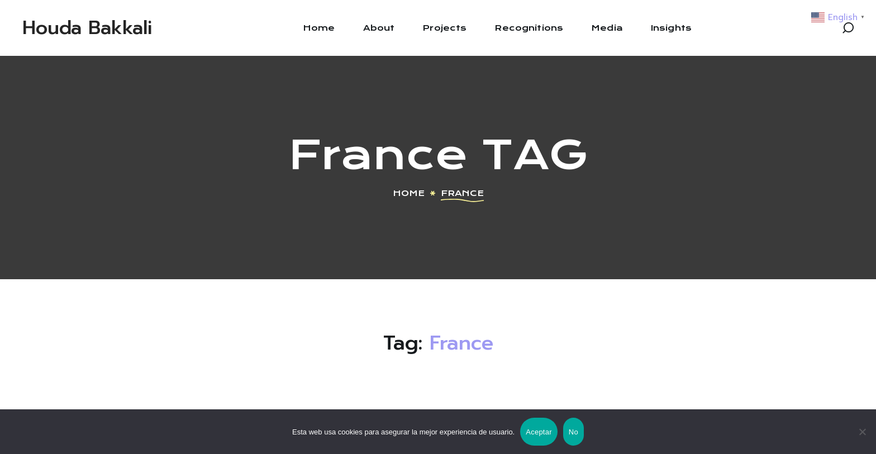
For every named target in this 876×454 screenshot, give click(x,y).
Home (409, 193)
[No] (862, 431)
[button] (848, 28)
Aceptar (539, 432)
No (573, 432)
